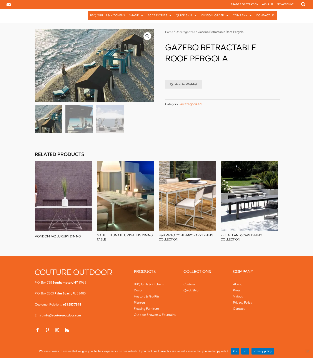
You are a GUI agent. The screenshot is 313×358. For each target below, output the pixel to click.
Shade (136, 15)
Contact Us (265, 15)
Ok (235, 351)
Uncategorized (186, 32)
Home (169, 32)
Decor (138, 292)
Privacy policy (263, 351)
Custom (189, 286)
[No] (307, 351)
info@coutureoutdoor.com (62, 317)
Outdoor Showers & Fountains (149, 318)
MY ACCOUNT (285, 4)
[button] (303, 4)
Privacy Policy (243, 304)
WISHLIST (268, 4)
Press (237, 292)
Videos (238, 298)
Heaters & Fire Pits (148, 298)
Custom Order (214, 15)
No (245, 351)
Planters (140, 304)
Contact (239, 310)
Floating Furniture (148, 310)
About (238, 286)
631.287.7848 (72, 306)
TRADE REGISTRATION (244, 4)
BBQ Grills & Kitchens (107, 15)
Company (242, 15)
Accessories (159, 15)
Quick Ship (186, 15)
